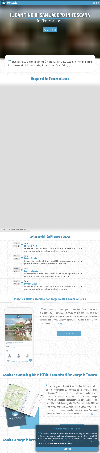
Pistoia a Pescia (31, 270)
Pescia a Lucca (30, 283)
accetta (67, 449)
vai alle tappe (50, 29)
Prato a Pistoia (30, 258)
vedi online (69, 333)
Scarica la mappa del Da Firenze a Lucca (15, 229)
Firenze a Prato (30, 245)
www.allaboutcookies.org (62, 443)
